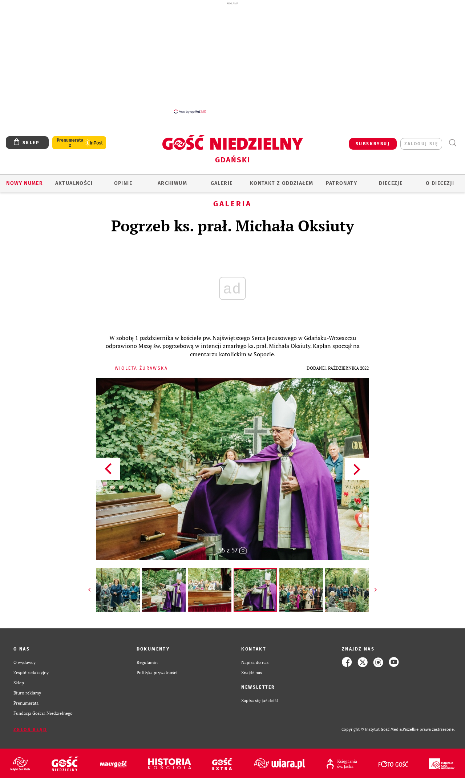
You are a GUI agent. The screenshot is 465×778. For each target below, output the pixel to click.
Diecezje (391, 183)
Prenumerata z (70, 143)
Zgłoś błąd (30, 729)
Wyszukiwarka (452, 143)
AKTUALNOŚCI (74, 183)
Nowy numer (24, 183)
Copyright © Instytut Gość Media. (372, 729)
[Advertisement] (232, 57)
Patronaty (341, 183)
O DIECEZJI (440, 183)
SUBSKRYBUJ (373, 143)
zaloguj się (421, 143)
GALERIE (222, 183)
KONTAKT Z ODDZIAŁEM (282, 183)
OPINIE (123, 183)
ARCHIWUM (172, 183)
